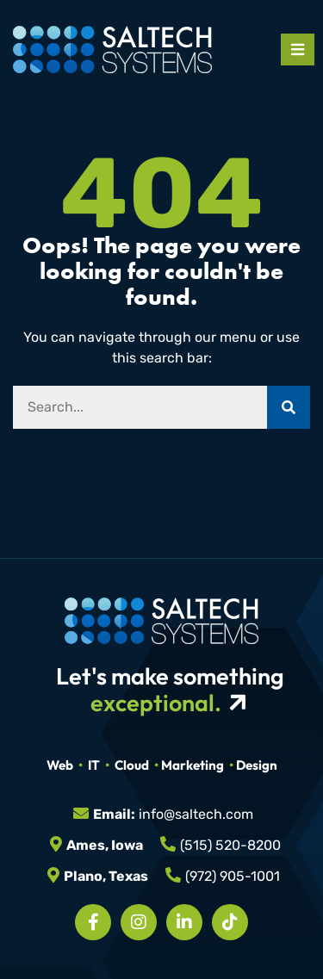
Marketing (192, 765)
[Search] (288, 407)
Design (256, 765)
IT (94, 765)
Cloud (132, 765)
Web (60, 765)
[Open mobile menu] (297, 49)
